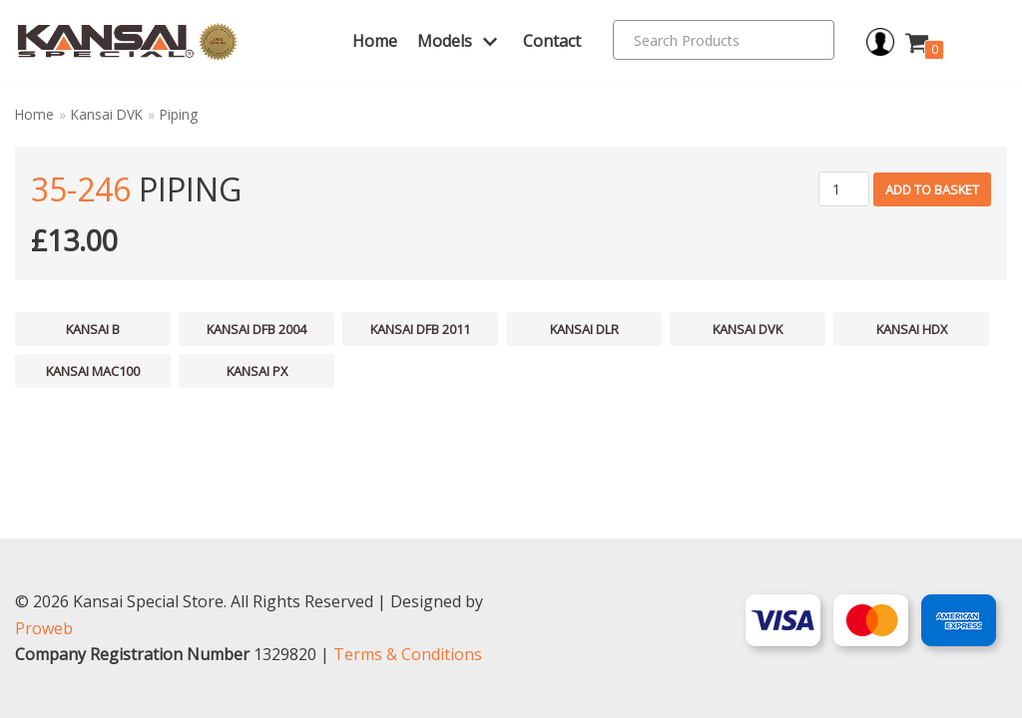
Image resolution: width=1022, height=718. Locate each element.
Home (374, 41)
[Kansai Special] (128, 42)
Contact (552, 41)
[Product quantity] (843, 189)
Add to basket (932, 189)
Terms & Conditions (407, 654)
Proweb (44, 628)
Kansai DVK (107, 114)
